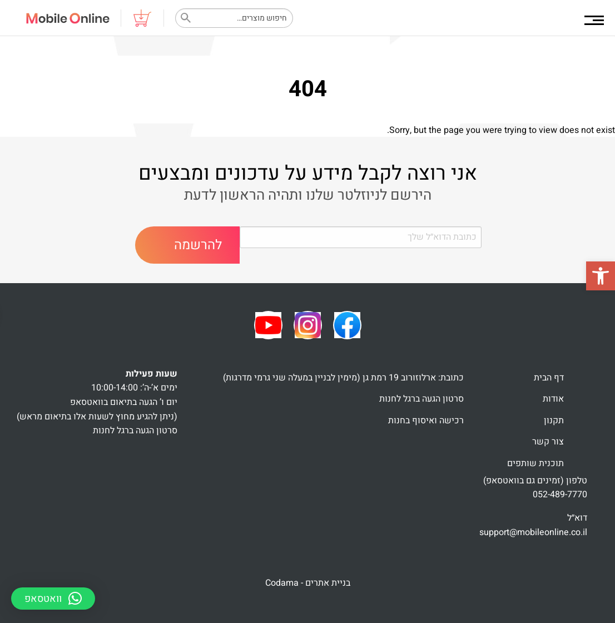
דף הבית (549, 377)
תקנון (554, 420)
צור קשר (548, 441)
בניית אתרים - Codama (307, 583)
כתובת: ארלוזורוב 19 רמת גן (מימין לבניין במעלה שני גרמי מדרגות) (343, 377)
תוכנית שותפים (535, 463)
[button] (600, 275)
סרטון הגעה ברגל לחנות (421, 399)
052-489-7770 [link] (560, 494)
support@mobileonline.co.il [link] (533, 532)
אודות (553, 399)
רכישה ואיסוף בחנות (426, 420)
